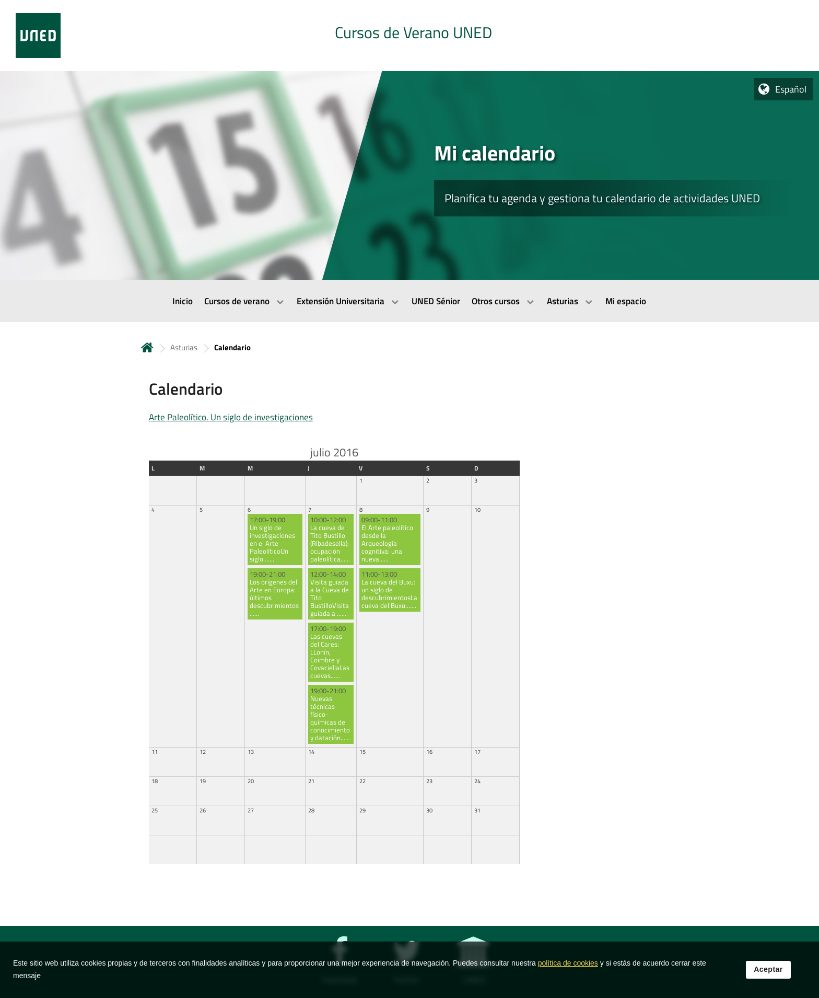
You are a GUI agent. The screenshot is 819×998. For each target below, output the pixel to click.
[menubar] (409, 301)
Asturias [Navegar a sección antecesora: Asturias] (183, 347)
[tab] (409, 35)
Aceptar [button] (768, 969)
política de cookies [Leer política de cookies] (568, 963)
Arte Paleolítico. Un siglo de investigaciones (231, 417)
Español (790, 89)
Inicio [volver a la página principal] (147, 347)
